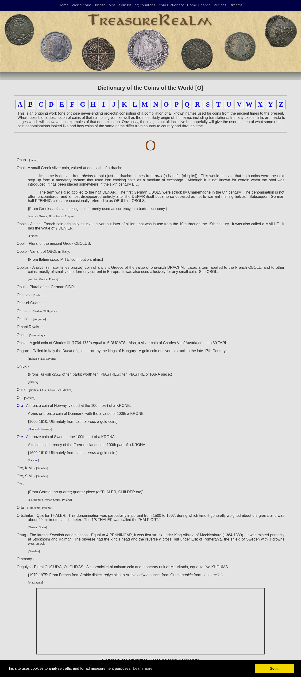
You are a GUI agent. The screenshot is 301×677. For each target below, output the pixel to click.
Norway (46, 429)
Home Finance (198, 5)
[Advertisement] (151, 621)
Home (63, 5)
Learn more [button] (142, 668)
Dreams (236, 5)
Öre (20, 437)
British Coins (105, 5)
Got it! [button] (275, 668)
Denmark (34, 429)
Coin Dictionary (171, 5)
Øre (20, 406)
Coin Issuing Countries (137, 5)
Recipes (220, 5)
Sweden (33, 460)
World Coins (82, 5)
